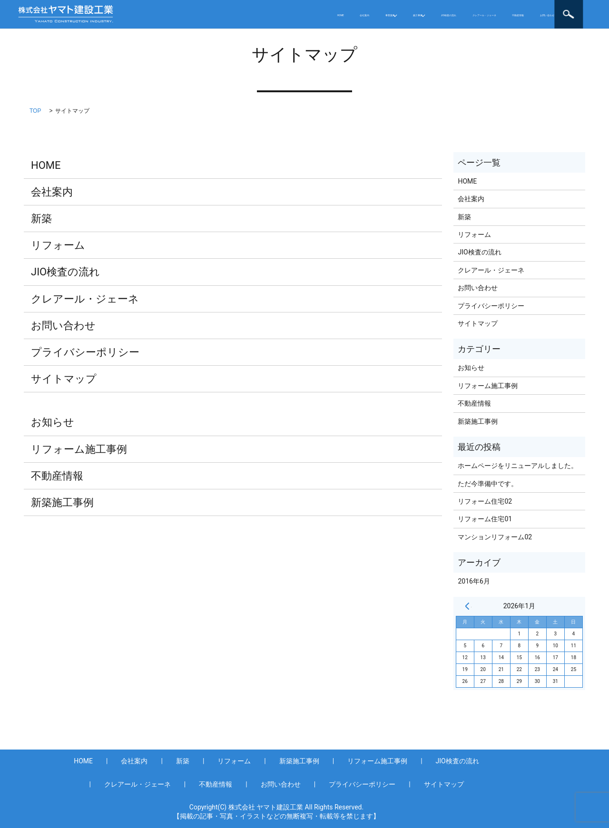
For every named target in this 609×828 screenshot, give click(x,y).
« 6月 (467, 606)
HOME (163, 7)
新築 (41, 218)
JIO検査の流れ (351, 7)
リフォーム (58, 245)
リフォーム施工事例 (79, 449)
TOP (35, 110)
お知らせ (52, 422)
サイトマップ (64, 379)
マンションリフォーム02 (495, 537)
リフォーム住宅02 (485, 501)
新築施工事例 (62, 502)
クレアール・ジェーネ (423, 7)
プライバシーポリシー (85, 352)
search (587, 14)
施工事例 (294, 7)
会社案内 (202, 7)
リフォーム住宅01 (485, 519)
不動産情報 (489, 7)
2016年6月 (474, 581)
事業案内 (245, 7)
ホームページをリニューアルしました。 (518, 465)
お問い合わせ (174, 21)
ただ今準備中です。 (488, 483)
